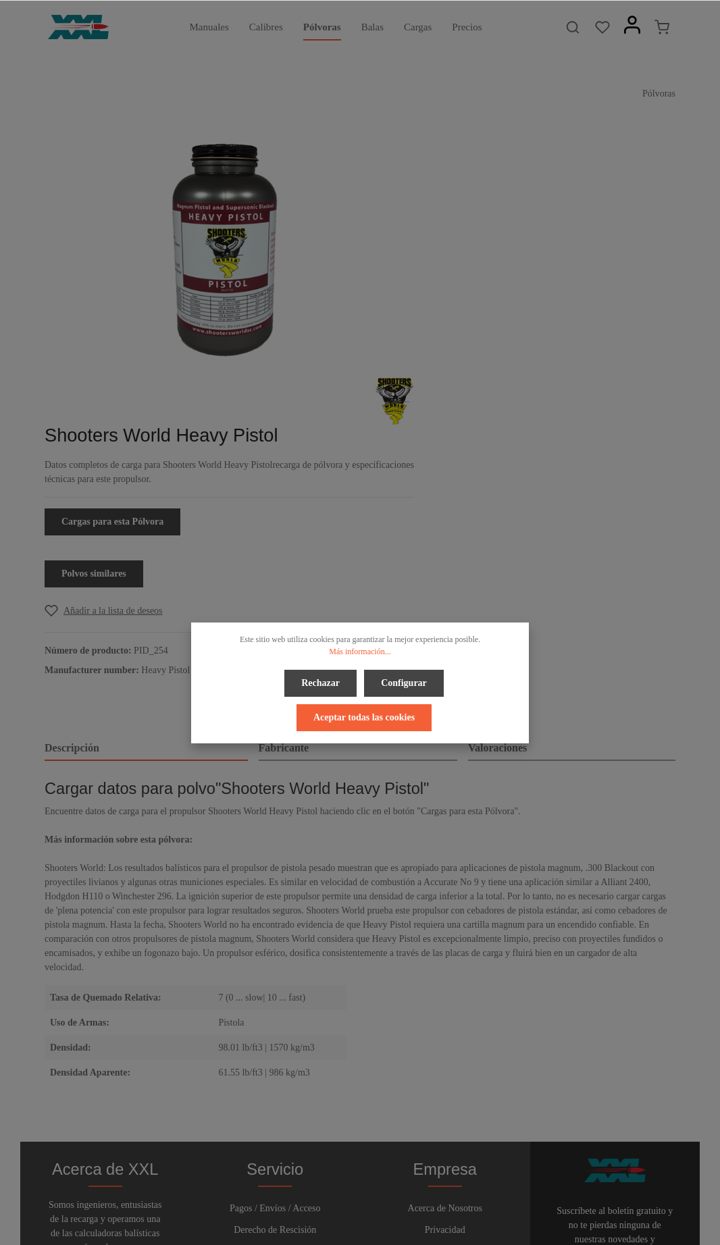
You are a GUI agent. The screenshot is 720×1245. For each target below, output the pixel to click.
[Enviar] (662, 1072)
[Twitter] (350, 1197)
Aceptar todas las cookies (364, 714)
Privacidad (445, 1017)
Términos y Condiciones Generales (445, 1048)
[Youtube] (373, 1197)
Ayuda (275, 1039)
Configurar (403, 682)
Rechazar (322, 682)
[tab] (146, 516)
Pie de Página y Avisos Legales (445, 1079)
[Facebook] (327, 1197)
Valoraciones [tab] (497, 515)
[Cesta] (661, 27)
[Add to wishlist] (487, 378)
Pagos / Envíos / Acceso (275, 995)
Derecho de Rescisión (275, 1017)
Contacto (275, 1060)
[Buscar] (572, 27)
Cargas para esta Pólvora (496, 289)
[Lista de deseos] (602, 27)
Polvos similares (477, 341)
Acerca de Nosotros (445, 995)
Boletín (275, 1082)
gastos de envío (542, 1227)
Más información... (359, 651)
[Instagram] (393, 1197)
